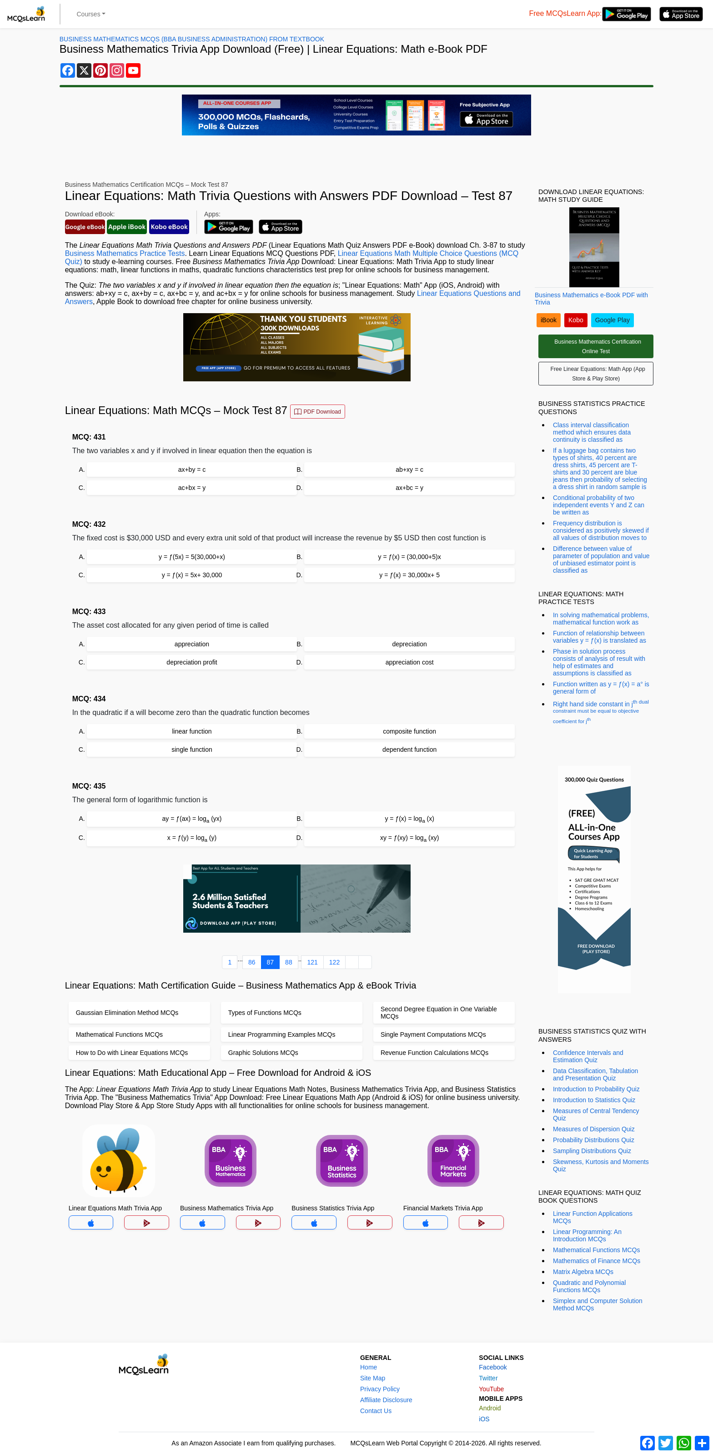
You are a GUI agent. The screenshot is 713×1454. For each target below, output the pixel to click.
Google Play (612, 320)
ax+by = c (192, 469)
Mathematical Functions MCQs (596, 1250)
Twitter (488, 1378)
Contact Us (376, 1410)
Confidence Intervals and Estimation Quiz (588, 1056)
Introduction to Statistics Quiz (594, 1100)
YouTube (491, 1389)
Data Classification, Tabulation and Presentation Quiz (595, 1074)
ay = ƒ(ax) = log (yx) (192, 819)
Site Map (372, 1378)
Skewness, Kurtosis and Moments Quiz (601, 1165)
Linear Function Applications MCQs (593, 1217)
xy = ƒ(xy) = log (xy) (409, 838)
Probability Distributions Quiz (593, 1140)
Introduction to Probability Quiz (596, 1089)
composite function (409, 731)
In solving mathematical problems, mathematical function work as (601, 618)
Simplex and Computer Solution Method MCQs (598, 1304)
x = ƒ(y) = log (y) (191, 838)
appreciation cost (410, 662)
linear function (191, 731)
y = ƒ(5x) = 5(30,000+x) (192, 556)
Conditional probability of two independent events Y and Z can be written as (598, 505)
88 (288, 962)
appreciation (192, 644)
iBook (549, 320)
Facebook (493, 1367)
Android (490, 1408)
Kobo (575, 320)
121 (312, 962)
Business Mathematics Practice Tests (125, 253)
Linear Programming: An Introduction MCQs (587, 1235)
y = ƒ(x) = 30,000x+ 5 (409, 575)
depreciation (409, 644)
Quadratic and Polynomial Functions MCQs (589, 1286)
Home (368, 1367)
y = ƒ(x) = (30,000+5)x (409, 556)
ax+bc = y (409, 487)
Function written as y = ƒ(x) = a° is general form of (601, 687)
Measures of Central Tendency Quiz (596, 1114)
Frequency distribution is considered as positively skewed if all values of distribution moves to (601, 530)
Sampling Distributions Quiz (592, 1150)
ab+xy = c (409, 469)
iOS (484, 1419)
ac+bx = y (192, 487)
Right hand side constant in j (601, 711)
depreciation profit (191, 662)
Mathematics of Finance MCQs (596, 1260)
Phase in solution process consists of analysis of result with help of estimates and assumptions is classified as (599, 662)
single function (191, 749)
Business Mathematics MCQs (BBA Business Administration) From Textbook (192, 39)
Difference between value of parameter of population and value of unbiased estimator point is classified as (601, 559)
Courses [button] (88, 14)
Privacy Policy (380, 1389)
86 (252, 962)
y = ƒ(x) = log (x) (409, 819)
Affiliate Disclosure (386, 1400)
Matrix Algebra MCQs (583, 1271)
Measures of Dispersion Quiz (594, 1129)
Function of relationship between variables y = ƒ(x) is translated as (599, 637)
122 (334, 962)
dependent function (409, 749)
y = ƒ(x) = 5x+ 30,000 (192, 575)
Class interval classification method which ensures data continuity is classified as (592, 432)
